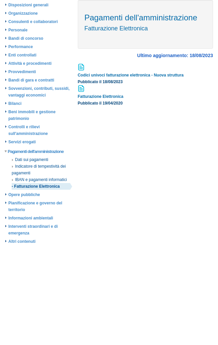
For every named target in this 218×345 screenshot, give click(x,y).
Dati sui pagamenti (30, 159)
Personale (17, 30)
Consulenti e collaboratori (33, 21)
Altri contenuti (21, 241)
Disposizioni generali (28, 5)
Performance (20, 46)
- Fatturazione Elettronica (36, 186)
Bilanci (14, 103)
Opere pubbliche (24, 194)
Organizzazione (23, 13)
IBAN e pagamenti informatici (39, 179)
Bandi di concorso (25, 38)
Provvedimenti (22, 71)
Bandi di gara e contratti (31, 80)
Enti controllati (22, 55)
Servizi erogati (22, 142)
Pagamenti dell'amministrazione (34, 151)
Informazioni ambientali (30, 218)
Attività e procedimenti (29, 63)
